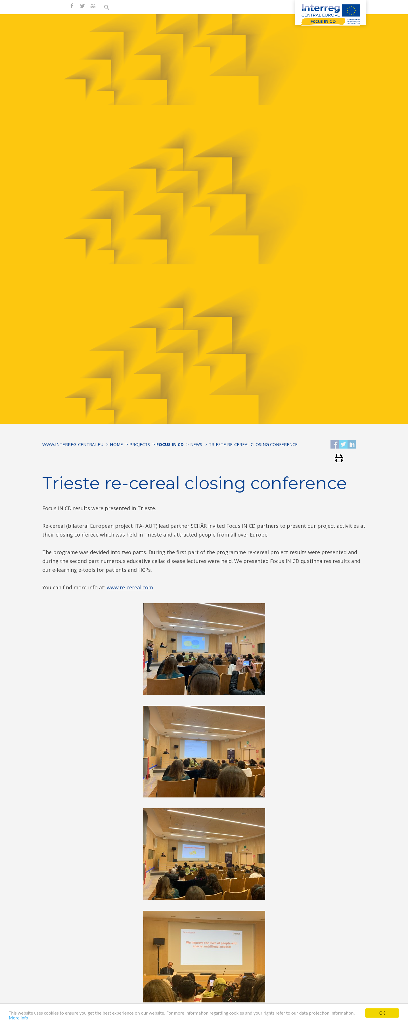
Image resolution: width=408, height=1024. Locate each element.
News (196, 444)
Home (116, 444)
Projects (139, 444)
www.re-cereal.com (130, 587)
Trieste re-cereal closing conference (253, 444)
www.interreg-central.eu (72, 444)
